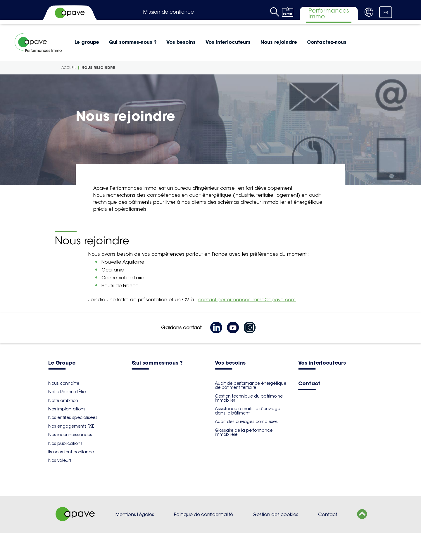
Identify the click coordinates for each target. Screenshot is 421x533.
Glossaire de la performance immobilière (243, 432)
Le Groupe (61, 363)
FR (386, 13)
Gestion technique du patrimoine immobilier (249, 398)
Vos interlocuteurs (228, 42)
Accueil (68, 67)
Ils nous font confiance (71, 451)
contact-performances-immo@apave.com (247, 299)
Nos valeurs (60, 460)
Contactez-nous (326, 42)
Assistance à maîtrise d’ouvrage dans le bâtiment (247, 410)
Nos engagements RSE (71, 426)
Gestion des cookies (275, 514)
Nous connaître (63, 383)
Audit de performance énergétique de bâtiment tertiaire (250, 385)
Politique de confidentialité (203, 514)
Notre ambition (63, 400)
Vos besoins (181, 42)
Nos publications (65, 443)
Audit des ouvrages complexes (246, 421)
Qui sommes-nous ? (132, 42)
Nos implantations (66, 409)
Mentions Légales (134, 514)
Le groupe (87, 42)
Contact (309, 384)
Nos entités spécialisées (72, 417)
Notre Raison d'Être (67, 391)
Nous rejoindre (278, 42)
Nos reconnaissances (70, 434)
